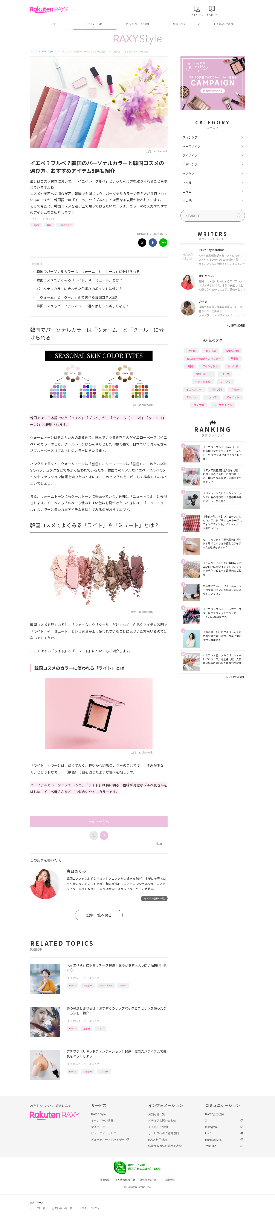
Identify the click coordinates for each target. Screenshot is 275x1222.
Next (160, 843)
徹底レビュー (204, 374)
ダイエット (232, 397)
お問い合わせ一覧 (62, 1208)
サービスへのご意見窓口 (163, 1133)
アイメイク (190, 155)
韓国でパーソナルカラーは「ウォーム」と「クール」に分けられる (88, 271)
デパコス (191, 397)
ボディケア (190, 164)
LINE (208, 1133)
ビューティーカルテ (103, 1133)
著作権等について (150, 1179)
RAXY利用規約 (157, 1139)
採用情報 (170, 1179)
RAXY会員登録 (214, 1114)
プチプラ (225, 382)
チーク (123, 985)
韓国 (49, 224)
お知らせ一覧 (156, 1114)
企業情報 (105, 1179)
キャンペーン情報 (137, 24)
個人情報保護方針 (125, 1179)
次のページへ (99, 821)
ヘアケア (189, 173)
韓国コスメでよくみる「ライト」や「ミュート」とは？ (80, 280)
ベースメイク (48, 219)
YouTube (210, 1146)
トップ (51, 24)
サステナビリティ (89, 1208)
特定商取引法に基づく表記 (165, 1146)
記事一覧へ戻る (99, 915)
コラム (187, 191)
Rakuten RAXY (49, 9)
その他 (187, 200)
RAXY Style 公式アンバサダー (204, 358)
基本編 (86, 1028)
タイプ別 (199, 405)
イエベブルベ (65, 224)
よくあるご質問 (223, 24)
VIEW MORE (235, 325)
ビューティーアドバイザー (108, 1139)
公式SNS (179, 24)
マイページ (98, 1127)
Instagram (211, 1127)
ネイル (187, 182)
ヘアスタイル (202, 382)
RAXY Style (94, 24)
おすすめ (87, 985)
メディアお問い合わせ (162, 1120)
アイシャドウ (210, 366)
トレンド (233, 366)
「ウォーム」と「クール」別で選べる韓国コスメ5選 (77, 297)
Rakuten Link (213, 1139)
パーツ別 (216, 389)
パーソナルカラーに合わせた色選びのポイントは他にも (79, 288)
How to (36, 224)
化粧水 (235, 389)
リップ (100, 1028)
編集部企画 (232, 351)
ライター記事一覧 (154, 898)
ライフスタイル (223, 405)
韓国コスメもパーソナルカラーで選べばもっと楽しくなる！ (83, 305)
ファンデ (103, 1071)
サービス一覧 (38, 1208)
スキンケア (190, 137)
